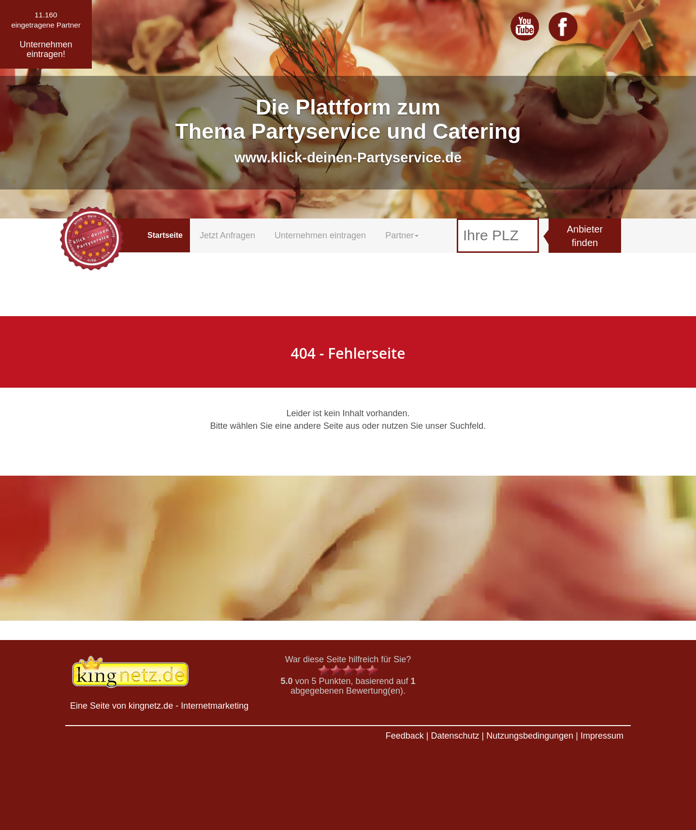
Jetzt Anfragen (227, 235)
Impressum (602, 736)
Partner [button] (402, 235)
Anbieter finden (585, 236)
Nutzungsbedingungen (529, 736)
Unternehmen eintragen (320, 235)
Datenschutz (455, 736)
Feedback (405, 736)
